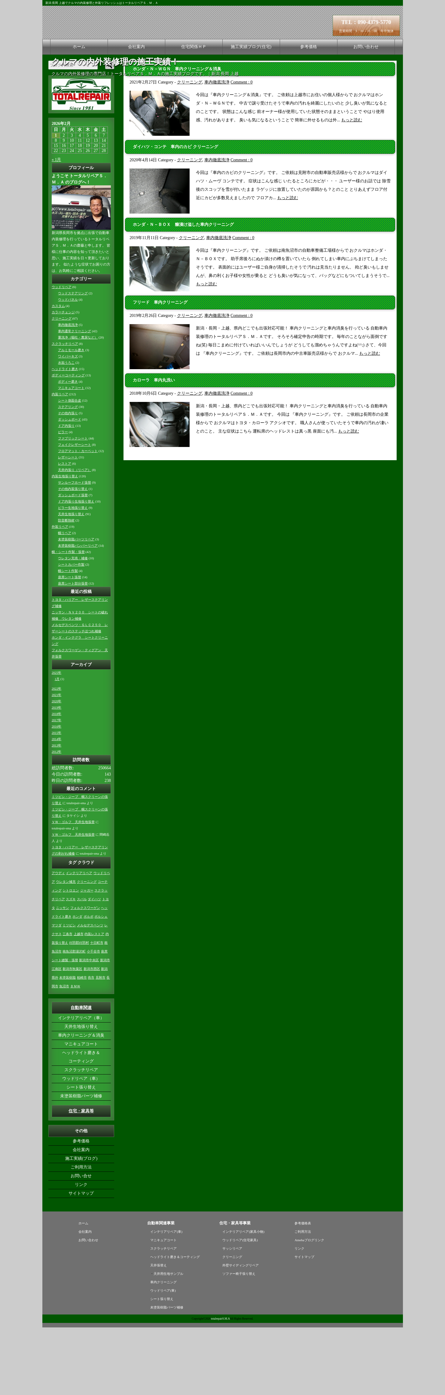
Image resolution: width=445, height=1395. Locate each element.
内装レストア (94, 1001)
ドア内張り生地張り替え (76, 569)
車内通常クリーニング (74, 398)
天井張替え (158, 1333)
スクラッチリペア (65, 411)
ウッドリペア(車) (162, 1358)
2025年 (56, 740)
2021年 (56, 762)
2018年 (56, 781)
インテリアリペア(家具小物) (243, 1299)
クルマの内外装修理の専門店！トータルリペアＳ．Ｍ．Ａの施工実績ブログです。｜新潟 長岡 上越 (145, 73)
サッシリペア (232, 1316)
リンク (81, 1252)
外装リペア (60, 594)
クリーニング (189, 149)
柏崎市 (82, 1045)
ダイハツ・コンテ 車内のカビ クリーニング (175, 214)
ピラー (63, 499)
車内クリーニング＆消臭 (81, 1103)
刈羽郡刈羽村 (79, 1010)
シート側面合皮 (69, 468)
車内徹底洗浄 (217, 149)
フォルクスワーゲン (85, 975)
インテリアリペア (79, 940)
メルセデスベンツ (90, 993)
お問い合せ (81, 1243)
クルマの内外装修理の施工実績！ (115, 61)
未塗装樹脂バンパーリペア (78, 613)
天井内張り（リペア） (74, 537)
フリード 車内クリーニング (160, 370)
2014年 (56, 806)
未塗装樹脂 (67, 1045)
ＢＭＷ (75, 1054)
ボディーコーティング (68, 443)
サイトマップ (81, 1261)
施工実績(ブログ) (81, 1226)
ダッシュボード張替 (73, 562)
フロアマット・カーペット (78, 518)
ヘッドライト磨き (65, 436)
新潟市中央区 (89, 1027)
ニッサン (62, 975)
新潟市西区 (92, 1036)
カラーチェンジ (63, 379)
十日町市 (96, 1010)
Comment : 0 (241, 149)
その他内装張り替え (73, 556)
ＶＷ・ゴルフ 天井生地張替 (73, 889)
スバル (82, 966)
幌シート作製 (68, 638)
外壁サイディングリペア (240, 1333)
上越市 (79, 1001)
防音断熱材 (66, 588)
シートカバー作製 (71, 632)
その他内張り (68, 480)
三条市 (67, 1001)
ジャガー (86, 958)
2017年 (56, 787)
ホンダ (77, 984)
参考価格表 (302, 1291)
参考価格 (308, 46)
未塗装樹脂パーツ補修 (81, 1163)
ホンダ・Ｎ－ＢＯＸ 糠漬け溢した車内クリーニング (183, 292)
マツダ (57, 993)
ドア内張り (66, 493)
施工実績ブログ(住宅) (251, 46)
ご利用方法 (81, 1234)
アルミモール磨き (71, 417)
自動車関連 (81, 1075)
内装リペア (60, 461)
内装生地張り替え (65, 544)
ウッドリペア (62, 354)
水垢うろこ (66, 430)
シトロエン (70, 958)
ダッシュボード (69, 487)
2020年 (56, 768)
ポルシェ (101, 984)
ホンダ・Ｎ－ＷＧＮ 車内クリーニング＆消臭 (177, 136)
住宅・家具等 (81, 1178)
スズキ (71, 966)
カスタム (58, 373)
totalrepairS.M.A (220, 1386)
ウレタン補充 (66, 949)
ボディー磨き (68, 449)
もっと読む (351, 187)
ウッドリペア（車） (81, 1146)
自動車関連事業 (161, 1290)
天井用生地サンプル (168, 1341)
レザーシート (68, 525)
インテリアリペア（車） (81, 1085)
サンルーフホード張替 (74, 550)
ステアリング (68, 474)
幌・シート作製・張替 (68, 619)
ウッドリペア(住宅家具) (240, 1307)
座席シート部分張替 (73, 651)
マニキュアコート (71, 455)
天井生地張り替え (71, 581)
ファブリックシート (73, 506)
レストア (64, 531)
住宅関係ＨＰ (193, 46)
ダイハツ (94, 966)
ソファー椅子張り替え (238, 1341)
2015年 (56, 800)
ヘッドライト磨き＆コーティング (81, 1124)
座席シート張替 (69, 644)
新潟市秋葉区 (72, 1036)
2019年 (56, 775)
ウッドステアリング (73, 361)
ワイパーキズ (68, 424)
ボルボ (88, 984)
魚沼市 (64, 1054)
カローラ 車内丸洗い (154, 447)
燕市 (91, 1045)
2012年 (56, 819)
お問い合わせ (366, 46)
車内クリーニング (163, 1349)
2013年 (56, 813)
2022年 (56, 756)
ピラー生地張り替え (73, 575)
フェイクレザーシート (74, 512)
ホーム (79, 46)
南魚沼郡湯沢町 (74, 1019)
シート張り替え (81, 1155)
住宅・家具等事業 (235, 1290)
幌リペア (64, 600)
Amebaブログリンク (309, 1307)
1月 (57, 746)
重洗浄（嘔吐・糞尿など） (78, 405)
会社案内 (136, 46)
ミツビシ (69, 993)
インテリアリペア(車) (166, 1299)
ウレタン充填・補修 (73, 626)
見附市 (100, 1045)
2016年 (56, 794)
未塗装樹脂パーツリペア (76, 607)
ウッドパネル (68, 367)
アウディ (58, 940)
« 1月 (56, 227)
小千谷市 (93, 1019)
